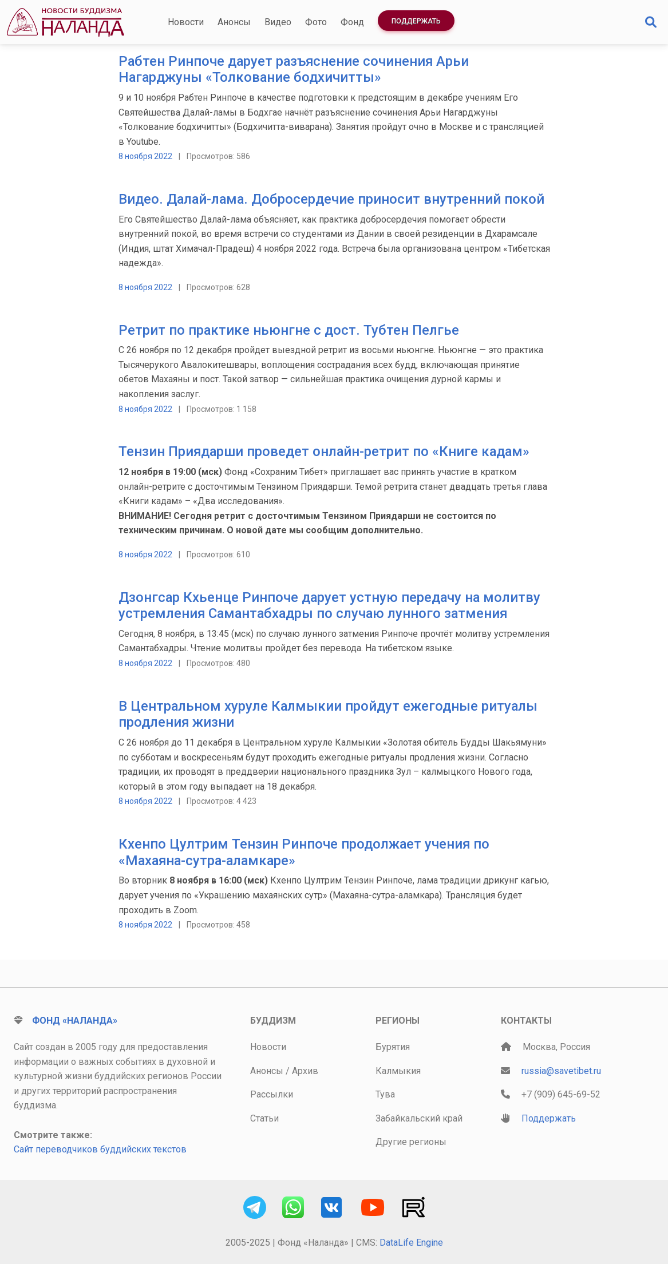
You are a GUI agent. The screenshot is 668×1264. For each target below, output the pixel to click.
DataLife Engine (411, 1242)
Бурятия (392, 1046)
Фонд (352, 22)
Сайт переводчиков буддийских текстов (100, 1149)
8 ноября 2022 (145, 156)
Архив (305, 1070)
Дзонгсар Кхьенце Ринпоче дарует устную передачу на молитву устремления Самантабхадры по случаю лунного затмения (329, 605)
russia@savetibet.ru (561, 1070)
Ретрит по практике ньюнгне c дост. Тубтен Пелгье (288, 330)
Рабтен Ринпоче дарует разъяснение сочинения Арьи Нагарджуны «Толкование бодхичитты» (293, 69)
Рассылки (271, 1094)
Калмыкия (398, 1070)
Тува (385, 1094)
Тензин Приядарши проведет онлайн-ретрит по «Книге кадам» (323, 451)
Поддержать (416, 21)
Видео (277, 22)
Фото (316, 22)
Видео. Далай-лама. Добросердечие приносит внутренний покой (331, 199)
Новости (186, 22)
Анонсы (234, 22)
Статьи (264, 1118)
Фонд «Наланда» (74, 1020)
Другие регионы (410, 1141)
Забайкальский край (419, 1118)
